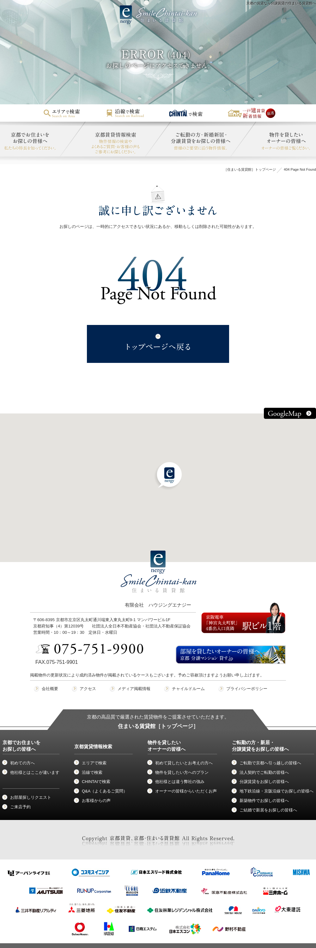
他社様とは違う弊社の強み (179, 781)
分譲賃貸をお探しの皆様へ (264, 781)
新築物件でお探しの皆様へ (264, 800)
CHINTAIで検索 (96, 781)
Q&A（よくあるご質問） (104, 791)
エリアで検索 (94, 763)
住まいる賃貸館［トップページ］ (158, 726)
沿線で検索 (92, 772)
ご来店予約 (20, 806)
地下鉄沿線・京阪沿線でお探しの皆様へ (276, 791)
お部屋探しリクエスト (30, 797)
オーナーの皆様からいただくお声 (186, 791)
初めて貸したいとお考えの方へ (184, 763)
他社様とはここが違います (34, 772)
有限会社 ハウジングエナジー (158, 585)
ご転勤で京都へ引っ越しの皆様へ (270, 763)
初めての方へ (22, 763)
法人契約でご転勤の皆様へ (264, 772)
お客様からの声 (96, 800)
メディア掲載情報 (134, 688)
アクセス (88, 688)
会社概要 (50, 688)
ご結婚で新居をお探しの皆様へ (268, 810)
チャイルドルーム (188, 688)
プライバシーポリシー (246, 688)
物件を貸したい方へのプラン (182, 772)
